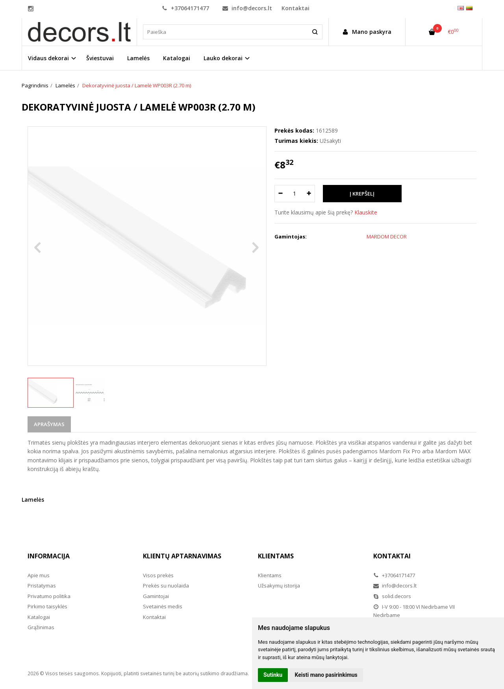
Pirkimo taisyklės (47, 606)
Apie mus (39, 575)
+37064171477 (185, 8)
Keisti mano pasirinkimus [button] (326, 675)
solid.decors (392, 596)
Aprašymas (49, 424)
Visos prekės (158, 575)
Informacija (49, 556)
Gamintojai (156, 596)
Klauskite (365, 212)
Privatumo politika (49, 596)
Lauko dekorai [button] (223, 58)
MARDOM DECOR (387, 236)
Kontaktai (295, 8)
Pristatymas (42, 585)
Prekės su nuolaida (166, 585)
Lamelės (138, 58)
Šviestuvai (100, 58)
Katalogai (176, 58)
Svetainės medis (162, 606)
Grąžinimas (41, 627)
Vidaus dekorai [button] (48, 58)
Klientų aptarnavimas (182, 556)
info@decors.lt (247, 8)
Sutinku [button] (272, 675)
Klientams (276, 556)
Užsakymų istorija (279, 585)
